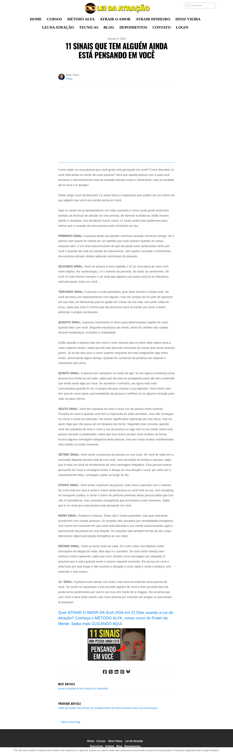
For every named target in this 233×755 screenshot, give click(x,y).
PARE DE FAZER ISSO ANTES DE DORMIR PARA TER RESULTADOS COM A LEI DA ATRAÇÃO (108, 708)
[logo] (116, 8)
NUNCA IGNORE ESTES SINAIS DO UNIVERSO (83, 688)
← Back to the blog (69, 722)
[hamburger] (19, 5)
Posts (69, 78)
